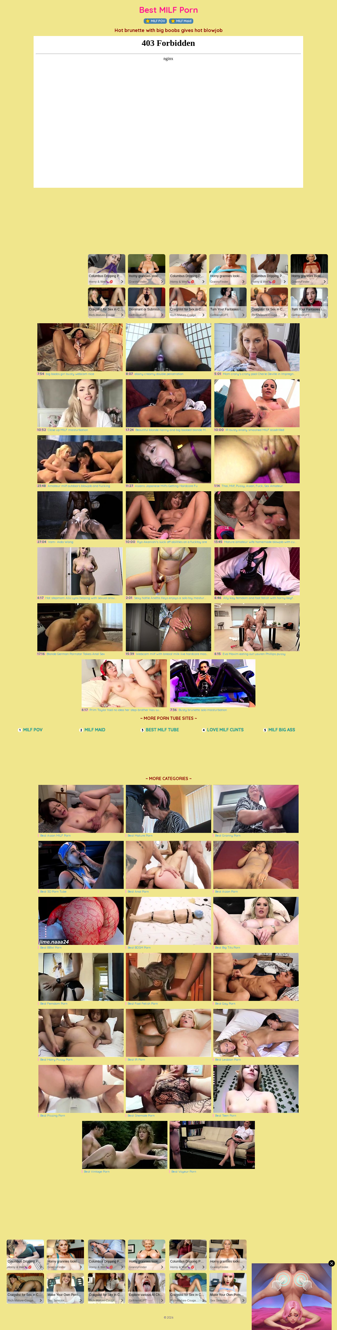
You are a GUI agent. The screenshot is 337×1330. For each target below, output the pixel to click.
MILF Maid (181, 21)
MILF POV (155, 21)
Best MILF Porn (168, 10)
